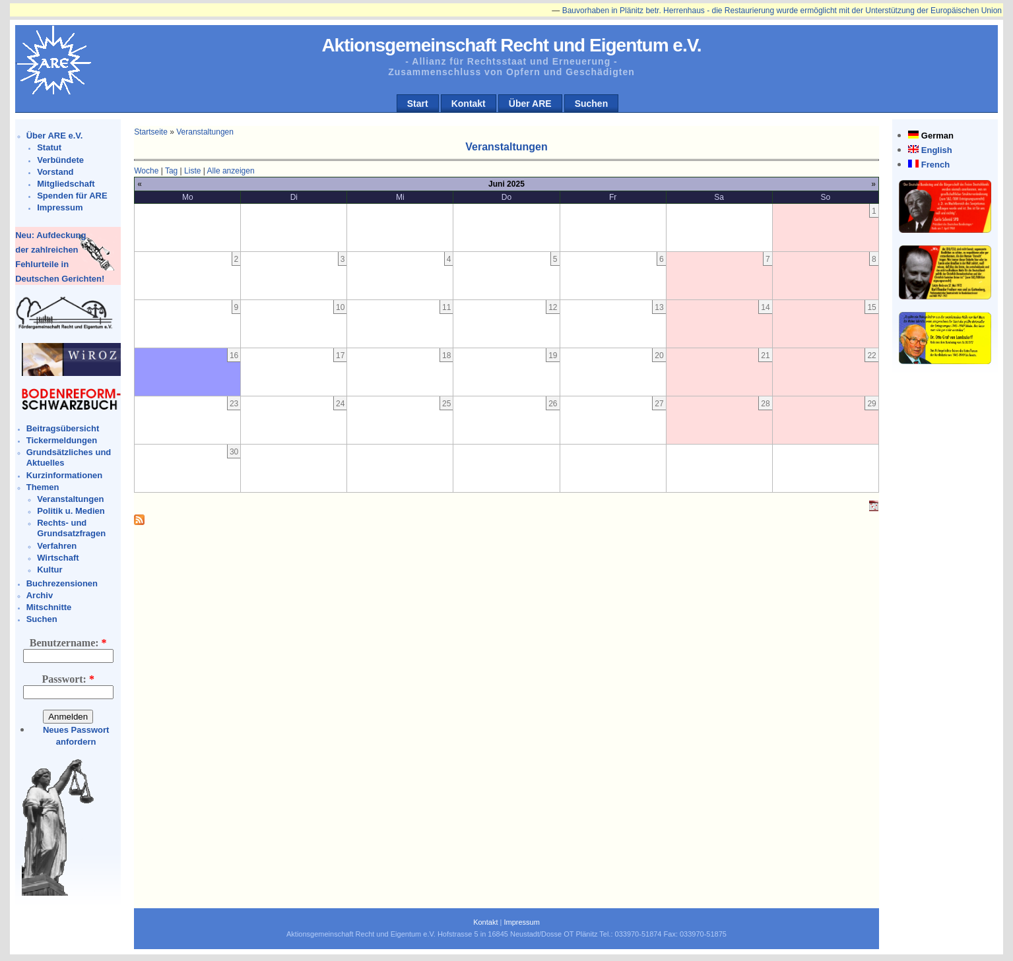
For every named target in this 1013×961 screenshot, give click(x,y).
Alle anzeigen (231, 170)
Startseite (151, 132)
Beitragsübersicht (63, 428)
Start (417, 103)
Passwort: (68, 679)
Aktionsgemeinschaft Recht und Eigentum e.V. (511, 45)
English (936, 150)
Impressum (59, 207)
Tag (171, 170)
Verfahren (57, 546)
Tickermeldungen (61, 440)
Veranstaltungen (70, 499)
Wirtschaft (58, 558)
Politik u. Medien (71, 511)
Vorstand (55, 172)
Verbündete (60, 160)
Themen (42, 487)
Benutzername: (68, 642)
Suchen (591, 103)
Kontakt (468, 103)
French (935, 165)
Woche (146, 170)
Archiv (39, 595)
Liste (192, 170)
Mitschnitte (49, 607)
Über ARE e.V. (54, 135)
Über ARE (530, 103)
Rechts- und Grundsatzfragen (71, 528)
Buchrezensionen (62, 583)
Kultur (49, 569)
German (937, 135)
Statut (49, 147)
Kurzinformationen (64, 475)
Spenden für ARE (72, 196)
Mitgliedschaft (65, 184)
